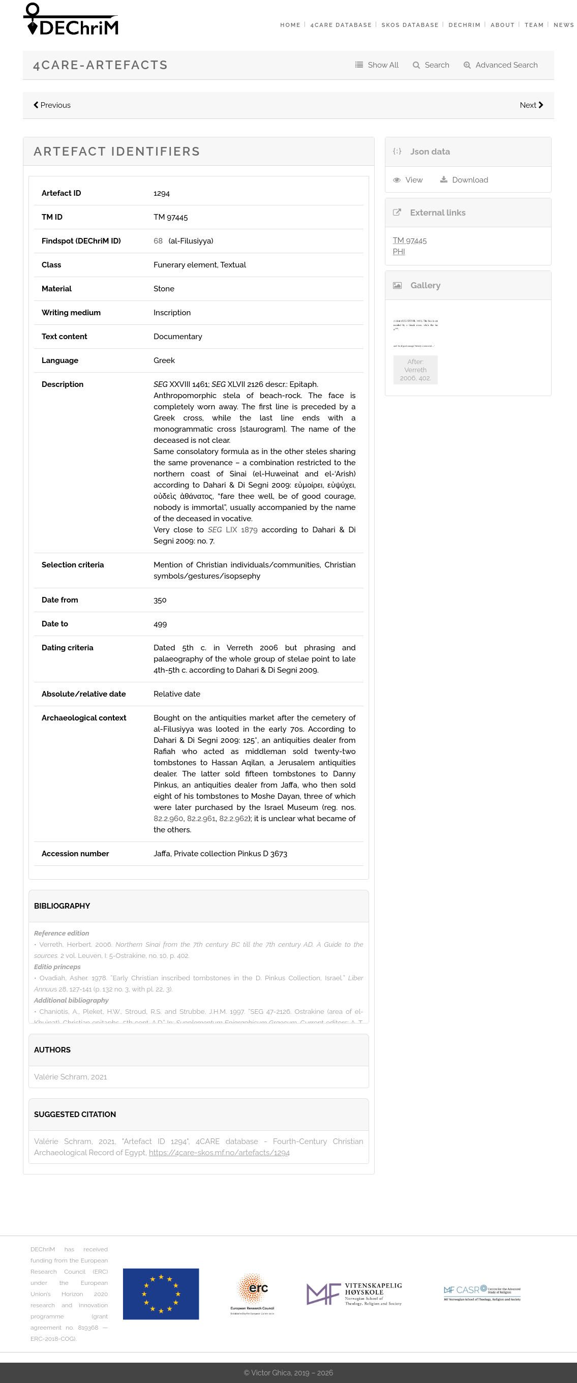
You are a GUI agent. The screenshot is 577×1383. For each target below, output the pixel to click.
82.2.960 (168, 818)
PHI (399, 251)
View (414, 180)
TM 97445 (410, 240)
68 (158, 241)
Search (437, 65)
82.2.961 (201, 818)
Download (470, 180)
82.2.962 (233, 818)
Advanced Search (507, 65)
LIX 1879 (233, 529)
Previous (52, 105)
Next (532, 105)
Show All (383, 65)
